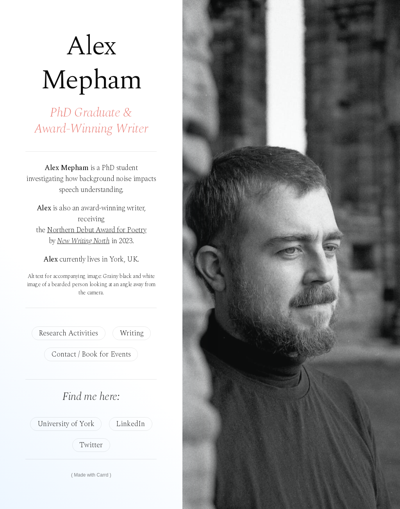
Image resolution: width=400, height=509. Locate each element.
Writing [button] (132, 333)
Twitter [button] (91, 445)
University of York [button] (66, 424)
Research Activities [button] (68, 333)
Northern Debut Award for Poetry (96, 230)
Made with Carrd (91, 475)
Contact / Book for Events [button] (91, 354)
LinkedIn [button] (130, 424)
